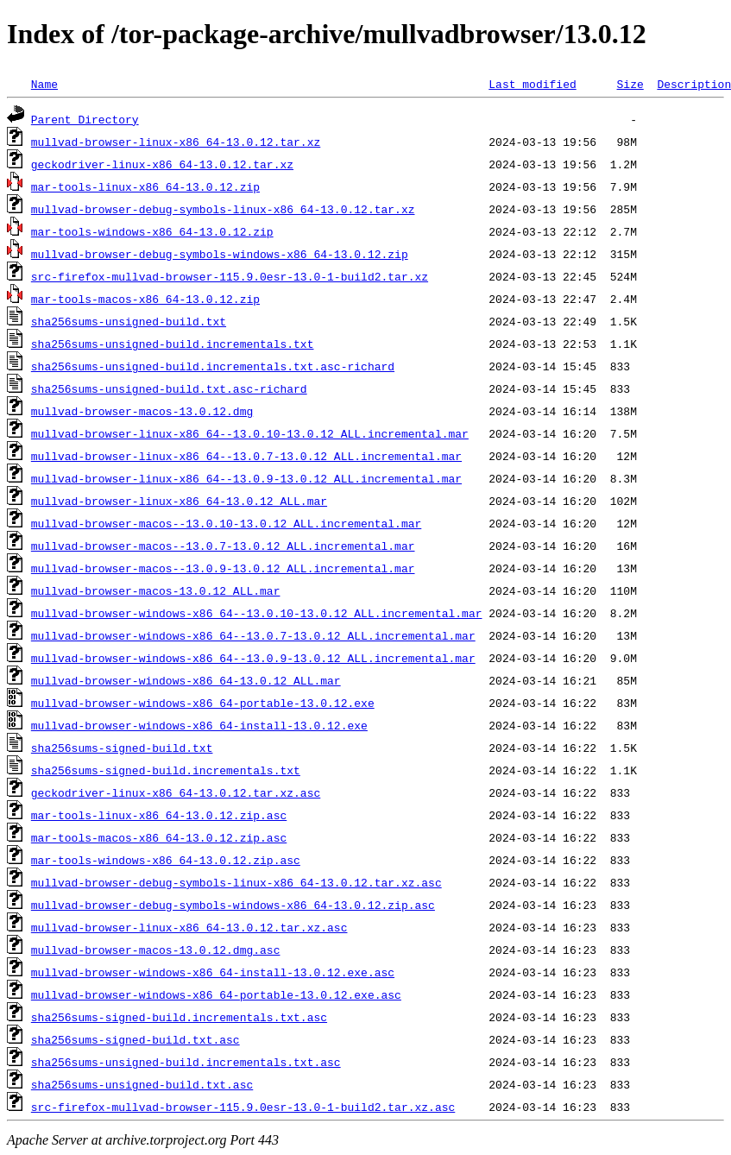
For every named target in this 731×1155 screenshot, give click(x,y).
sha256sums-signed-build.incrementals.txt (165, 770)
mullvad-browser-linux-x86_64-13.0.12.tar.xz (175, 141)
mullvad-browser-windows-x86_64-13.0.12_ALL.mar (186, 680)
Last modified (532, 84)
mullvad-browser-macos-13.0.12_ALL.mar (155, 590)
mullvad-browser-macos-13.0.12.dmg (142, 411)
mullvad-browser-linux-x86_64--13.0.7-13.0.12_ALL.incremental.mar (246, 456)
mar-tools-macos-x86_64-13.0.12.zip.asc (159, 837)
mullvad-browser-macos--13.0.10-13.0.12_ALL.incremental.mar (226, 523)
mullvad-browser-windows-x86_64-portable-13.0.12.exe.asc (216, 994)
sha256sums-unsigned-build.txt (128, 321)
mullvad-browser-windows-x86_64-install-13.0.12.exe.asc (212, 972)
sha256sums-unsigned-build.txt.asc (142, 1084)
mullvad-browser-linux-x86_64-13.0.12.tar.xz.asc (189, 927)
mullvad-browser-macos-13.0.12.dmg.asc (155, 949)
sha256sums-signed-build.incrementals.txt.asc (179, 1017)
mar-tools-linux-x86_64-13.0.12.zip (145, 186)
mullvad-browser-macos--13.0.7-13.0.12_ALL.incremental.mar (223, 545)
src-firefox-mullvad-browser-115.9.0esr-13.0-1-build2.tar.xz (229, 276)
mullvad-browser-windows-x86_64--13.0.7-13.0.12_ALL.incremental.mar (253, 635)
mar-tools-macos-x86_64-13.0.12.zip (145, 298)
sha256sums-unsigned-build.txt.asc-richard (169, 388)
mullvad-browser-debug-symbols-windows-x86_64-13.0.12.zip (219, 254)
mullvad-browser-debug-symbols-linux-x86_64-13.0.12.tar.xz (223, 209)
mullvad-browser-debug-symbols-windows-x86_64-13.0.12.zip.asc (233, 904)
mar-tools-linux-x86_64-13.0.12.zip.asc (159, 815)
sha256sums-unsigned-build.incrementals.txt (172, 343)
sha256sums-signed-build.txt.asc (135, 1039)
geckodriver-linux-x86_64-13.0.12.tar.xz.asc (175, 792)
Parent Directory (85, 119)
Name (44, 84)
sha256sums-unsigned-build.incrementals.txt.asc (186, 1062)
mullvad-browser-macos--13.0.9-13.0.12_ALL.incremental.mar (223, 568)
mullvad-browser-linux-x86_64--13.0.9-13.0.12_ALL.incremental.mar (246, 478)
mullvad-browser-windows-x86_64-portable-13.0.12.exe (203, 702)
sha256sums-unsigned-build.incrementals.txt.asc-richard (212, 366)
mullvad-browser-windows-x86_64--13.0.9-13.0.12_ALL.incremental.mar (253, 658)
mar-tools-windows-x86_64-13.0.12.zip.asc (165, 860)
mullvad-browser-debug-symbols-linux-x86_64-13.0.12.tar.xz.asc (236, 882)
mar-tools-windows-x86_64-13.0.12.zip (152, 231)
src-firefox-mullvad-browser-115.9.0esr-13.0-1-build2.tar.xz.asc (243, 1106)
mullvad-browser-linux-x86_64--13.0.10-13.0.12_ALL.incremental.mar (250, 433)
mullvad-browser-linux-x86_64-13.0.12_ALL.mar (179, 500)
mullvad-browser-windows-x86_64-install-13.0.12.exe (199, 725)
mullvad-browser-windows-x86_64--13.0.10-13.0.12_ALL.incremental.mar (256, 613)
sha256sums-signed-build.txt (122, 747)
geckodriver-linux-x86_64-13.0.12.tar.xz (162, 164)
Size (629, 84)
